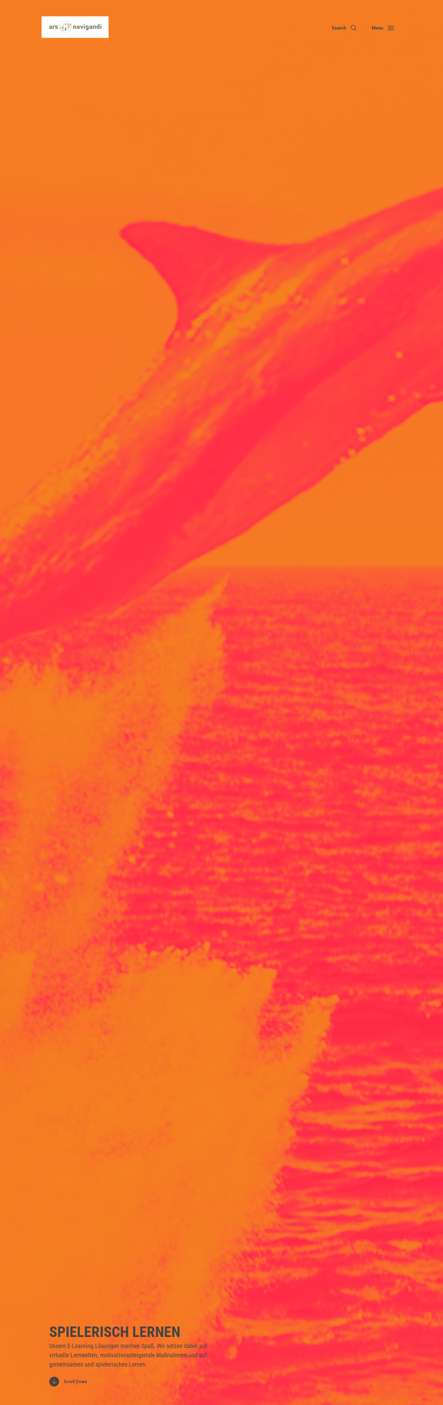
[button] (344, 28)
